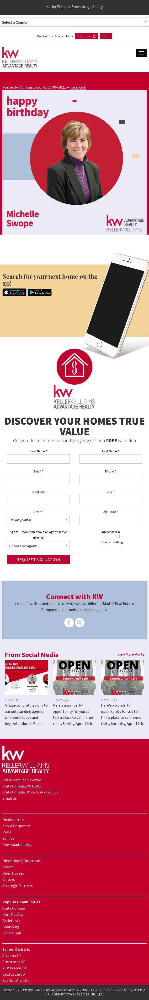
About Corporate (16, 825)
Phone (110, 471)
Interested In (110, 532)
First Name (38, 451)
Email (38, 471)
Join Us (8, 838)
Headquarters (13, 819)
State (38, 512)
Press (6, 832)
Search (106, 36)
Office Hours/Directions (21, 860)
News (69, 36)
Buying (105, 539)
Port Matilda (12, 914)
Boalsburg (10, 926)
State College (13, 908)
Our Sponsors (45, 36)
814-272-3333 (47, 792)
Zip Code (110, 512)
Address (38, 491)
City (110, 491)
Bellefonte (11, 920)
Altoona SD (11, 955)
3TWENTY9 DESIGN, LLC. (85, 994)
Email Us (9, 798)
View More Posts (130, 654)
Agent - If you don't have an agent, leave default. (38, 535)
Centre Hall (11, 933)
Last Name (110, 451)
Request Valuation (38, 559)
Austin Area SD (14, 968)
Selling (118, 539)
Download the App (17, 844)
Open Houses (86, 36)
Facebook (78, 87)
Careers (60, 36)
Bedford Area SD (15, 980)
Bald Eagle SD (13, 974)
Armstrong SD (14, 961)
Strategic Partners (17, 885)
